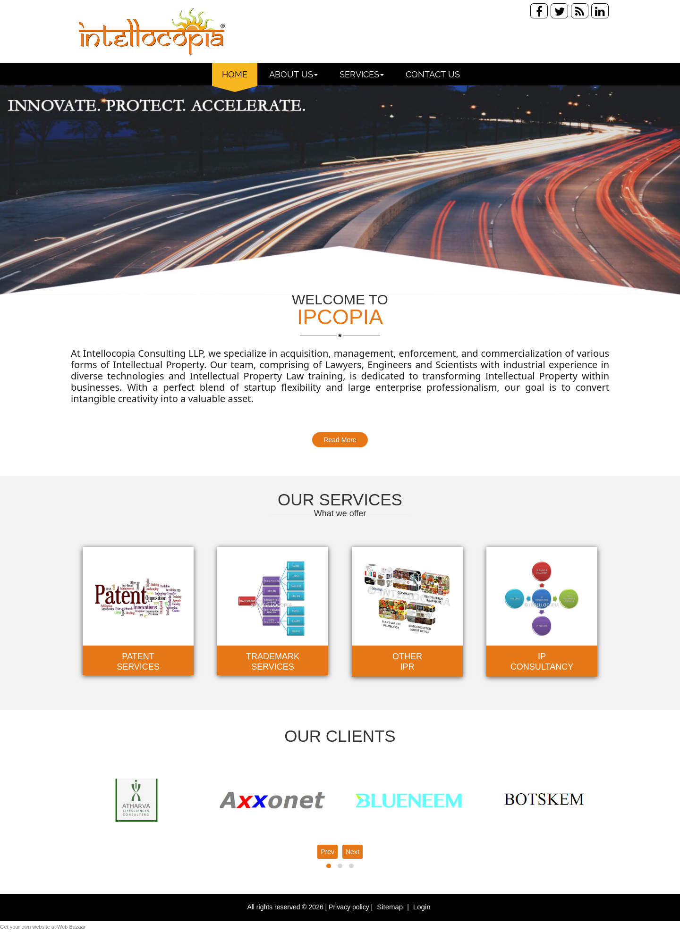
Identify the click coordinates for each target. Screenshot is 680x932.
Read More (339, 440)
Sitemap (391, 907)
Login (422, 907)
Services (362, 74)
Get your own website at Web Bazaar (42, 927)
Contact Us (433, 74)
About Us (293, 74)
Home (234, 74)
